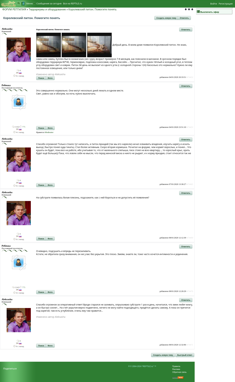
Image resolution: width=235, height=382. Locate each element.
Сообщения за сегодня (48, 3)
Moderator (49, 132)
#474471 (189, 345)
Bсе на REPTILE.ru (72, 3)
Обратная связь (179, 372)
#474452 (189, 77)
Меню (30, 3)
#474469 (189, 238)
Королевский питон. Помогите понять (92, 9)
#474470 (189, 291)
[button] (166, 18)
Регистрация (226, 3)
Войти (213, 3)
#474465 (189, 184)
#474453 (189, 127)
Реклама (176, 369)
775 (22, 127)
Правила (176, 366)
